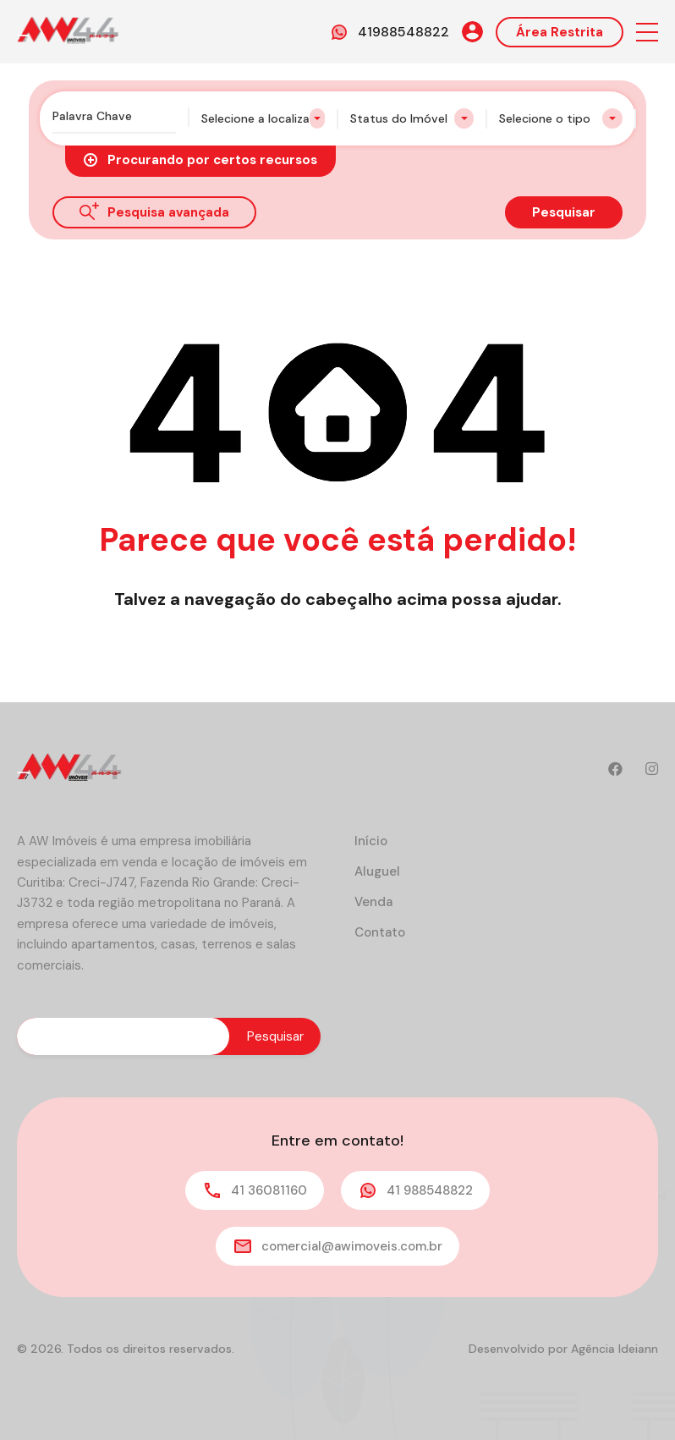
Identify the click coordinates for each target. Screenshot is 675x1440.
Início (370, 841)
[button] (647, 32)
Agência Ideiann (614, 1348)
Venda (373, 901)
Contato (379, 932)
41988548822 (403, 32)
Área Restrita (559, 32)
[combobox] (263, 118)
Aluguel (377, 871)
